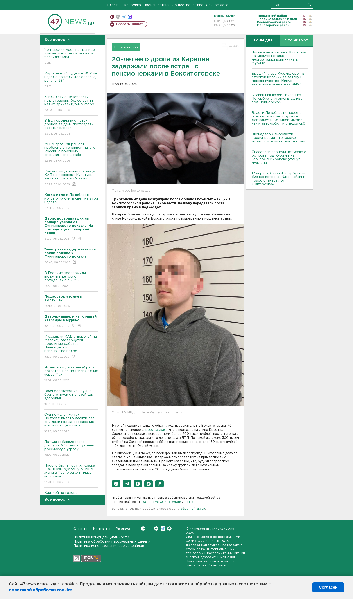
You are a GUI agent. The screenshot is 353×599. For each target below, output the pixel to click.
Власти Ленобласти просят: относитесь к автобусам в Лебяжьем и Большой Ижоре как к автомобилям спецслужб (278, 118)
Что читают (296, 40)
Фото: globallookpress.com (133, 190)
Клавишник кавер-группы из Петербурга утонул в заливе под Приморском (277, 99)
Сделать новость (130, 24)
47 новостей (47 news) (207, 529)
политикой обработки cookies (40, 590)
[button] (116, 483)
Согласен (328, 587)
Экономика (131, 5)
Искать (309, 4)
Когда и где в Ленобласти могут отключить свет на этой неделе (71, 201)
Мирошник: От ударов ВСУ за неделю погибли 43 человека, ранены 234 (71, 80)
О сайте (80, 528)
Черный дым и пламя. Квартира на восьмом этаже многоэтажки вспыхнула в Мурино (279, 58)
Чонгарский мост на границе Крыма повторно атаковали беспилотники (71, 56)
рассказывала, (156, 429)
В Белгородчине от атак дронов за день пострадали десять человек (71, 127)
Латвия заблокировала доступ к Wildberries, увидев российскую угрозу (71, 448)
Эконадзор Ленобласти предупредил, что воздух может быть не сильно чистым (278, 138)
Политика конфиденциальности (101, 537)
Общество (181, 5)
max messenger (130, 17)
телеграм (124, 17)
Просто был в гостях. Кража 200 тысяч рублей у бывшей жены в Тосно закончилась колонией (71, 474)
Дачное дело (217, 5)
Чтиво (198, 5)
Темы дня (262, 40)
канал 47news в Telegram (162, 502)
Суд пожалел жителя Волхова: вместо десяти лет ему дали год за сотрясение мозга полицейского (71, 423)
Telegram (163, 528)
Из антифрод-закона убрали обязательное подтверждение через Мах (71, 374)
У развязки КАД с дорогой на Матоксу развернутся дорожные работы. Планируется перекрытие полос (71, 347)
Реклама (122, 528)
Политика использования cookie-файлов (108, 545)
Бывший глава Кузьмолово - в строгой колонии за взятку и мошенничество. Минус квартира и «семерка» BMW (278, 79)
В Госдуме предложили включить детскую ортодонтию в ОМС (71, 279)
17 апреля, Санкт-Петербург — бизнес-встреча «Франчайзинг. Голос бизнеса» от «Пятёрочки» (278, 179)
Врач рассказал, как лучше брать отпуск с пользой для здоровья (71, 398)
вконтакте (118, 17)
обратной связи (192, 509)
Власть (113, 5)
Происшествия (156, 5)
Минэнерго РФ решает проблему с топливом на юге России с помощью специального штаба (71, 153)
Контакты (101, 528)
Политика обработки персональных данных (111, 541)
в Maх (189, 502)
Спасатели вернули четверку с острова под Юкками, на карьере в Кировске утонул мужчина (279, 157)
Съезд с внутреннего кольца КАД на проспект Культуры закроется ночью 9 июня (71, 178)
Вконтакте (143, 528)
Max (169, 528)
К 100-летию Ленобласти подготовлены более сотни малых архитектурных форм (71, 104)
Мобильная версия (112, 17)
